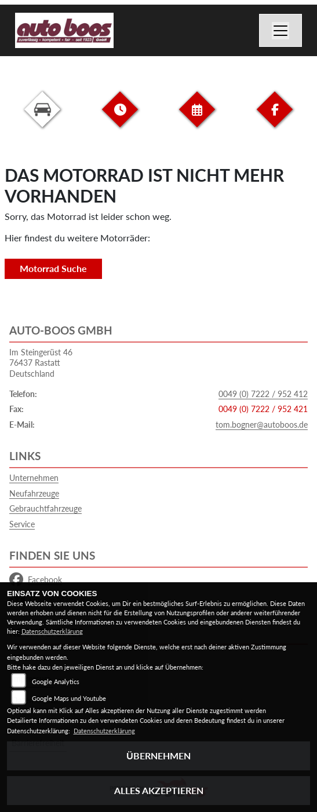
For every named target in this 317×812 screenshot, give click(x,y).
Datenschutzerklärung (52, 631)
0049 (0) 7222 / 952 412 (263, 394)
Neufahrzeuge (34, 493)
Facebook (35, 580)
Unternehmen (34, 478)
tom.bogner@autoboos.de (262, 424)
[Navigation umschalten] (280, 30)
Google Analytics (55, 681)
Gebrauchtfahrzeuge (45, 508)
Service (22, 524)
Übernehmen (158, 755)
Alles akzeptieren (158, 790)
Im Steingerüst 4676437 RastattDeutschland (40, 363)
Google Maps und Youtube (69, 698)
